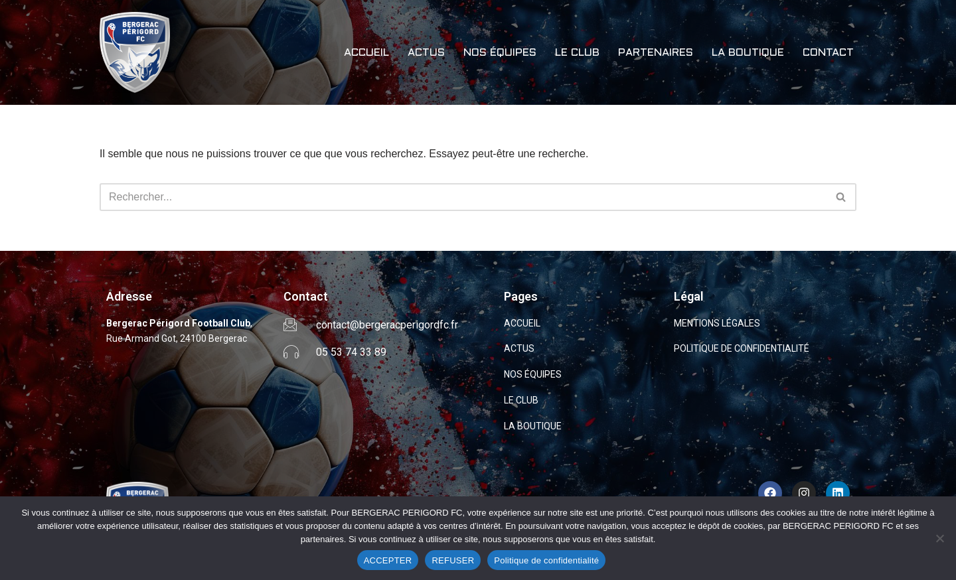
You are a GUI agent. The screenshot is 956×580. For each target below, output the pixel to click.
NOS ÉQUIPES (499, 53)
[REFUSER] (939, 538)
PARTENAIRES (655, 53)
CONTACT (828, 53)
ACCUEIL (366, 53)
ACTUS (426, 53)
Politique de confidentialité (546, 560)
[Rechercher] (463, 197)
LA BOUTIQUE (748, 53)
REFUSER (453, 560)
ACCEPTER (388, 560)
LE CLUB (577, 53)
